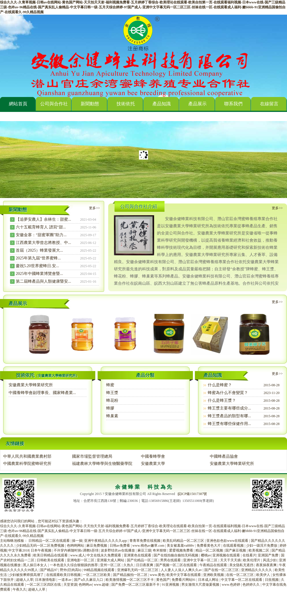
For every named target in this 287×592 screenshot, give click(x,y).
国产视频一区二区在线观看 (177, 565)
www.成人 (77, 555)
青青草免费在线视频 (145, 541)
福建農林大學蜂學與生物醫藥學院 (102, 463)
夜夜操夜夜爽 (267, 565)
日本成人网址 (209, 580)
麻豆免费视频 (97, 546)
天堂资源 (70, 585)
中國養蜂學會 (153, 456)
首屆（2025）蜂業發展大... (39, 250)
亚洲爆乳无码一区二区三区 (138, 570)
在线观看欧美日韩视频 (64, 575)
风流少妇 (270, 560)
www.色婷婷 (231, 585)
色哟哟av (85, 585)
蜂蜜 (110, 385)
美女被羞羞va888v (181, 546)
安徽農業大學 (153, 463)
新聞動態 (90, 103)
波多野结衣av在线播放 (118, 550)
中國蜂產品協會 (224, 456)
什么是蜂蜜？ (220, 385)
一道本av (65, 580)
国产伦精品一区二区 (143, 560)
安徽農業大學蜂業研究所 (31, 385)
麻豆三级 (144, 550)
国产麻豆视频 (236, 550)
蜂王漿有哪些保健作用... (229, 424)
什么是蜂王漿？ (222, 400)
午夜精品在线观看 (213, 565)
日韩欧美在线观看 (51, 560)
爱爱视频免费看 (181, 550)
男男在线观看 (171, 560)
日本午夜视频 (41, 550)
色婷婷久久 (252, 585)
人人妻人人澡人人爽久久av (182, 570)
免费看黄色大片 (209, 546)
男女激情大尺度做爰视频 (200, 585)
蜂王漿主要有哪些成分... (229, 408)
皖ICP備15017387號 (192, 494)
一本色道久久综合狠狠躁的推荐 (74, 565)
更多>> (94, 208)
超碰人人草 (24, 580)
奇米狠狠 (160, 550)
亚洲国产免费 (268, 555)
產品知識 (161, 103)
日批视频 (272, 580)
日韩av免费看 (120, 546)
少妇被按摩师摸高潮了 (26, 575)
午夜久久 (19, 589)
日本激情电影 (46, 580)
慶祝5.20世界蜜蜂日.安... (37, 266)
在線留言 (269, 103)
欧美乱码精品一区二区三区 (184, 541)
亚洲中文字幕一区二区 (200, 560)
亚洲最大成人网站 (111, 560)
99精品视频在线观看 (99, 570)
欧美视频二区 (259, 550)
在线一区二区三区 (240, 575)
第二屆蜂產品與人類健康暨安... (43, 281)
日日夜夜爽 (145, 565)
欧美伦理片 (252, 560)
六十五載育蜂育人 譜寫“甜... (41, 227)
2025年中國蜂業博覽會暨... (39, 273)
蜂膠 (110, 408)
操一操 (77, 541)
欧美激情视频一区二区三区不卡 (130, 580)
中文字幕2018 (18, 550)
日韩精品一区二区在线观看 (49, 541)
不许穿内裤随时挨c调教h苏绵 (76, 550)
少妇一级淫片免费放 (262, 546)
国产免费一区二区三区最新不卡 (135, 585)
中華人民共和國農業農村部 (27, 456)
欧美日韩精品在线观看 (51, 555)
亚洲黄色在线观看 (138, 555)
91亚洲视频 (171, 585)
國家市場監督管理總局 (92, 456)
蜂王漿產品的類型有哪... (229, 416)
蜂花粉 (112, 400)
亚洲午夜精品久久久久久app (106, 541)
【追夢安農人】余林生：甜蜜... (43, 219)
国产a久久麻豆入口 (89, 580)
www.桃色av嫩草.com (148, 546)
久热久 (129, 565)
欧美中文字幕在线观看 (184, 575)
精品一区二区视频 (209, 550)
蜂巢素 (112, 416)
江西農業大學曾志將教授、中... (43, 242)
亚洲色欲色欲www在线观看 (227, 541)
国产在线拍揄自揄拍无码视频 (176, 555)
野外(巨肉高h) (71, 570)
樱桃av (206, 555)
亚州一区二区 (111, 565)
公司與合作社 (54, 103)
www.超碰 (102, 585)
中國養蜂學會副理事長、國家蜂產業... (42, 393)
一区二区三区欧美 (97, 575)
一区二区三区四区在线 (44, 585)
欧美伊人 (263, 575)
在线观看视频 (234, 546)
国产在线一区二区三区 (222, 570)
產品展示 (197, 103)
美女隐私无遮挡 (241, 565)
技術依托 (126, 103)
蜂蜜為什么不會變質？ (228, 393)
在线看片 (249, 555)
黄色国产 (163, 580)
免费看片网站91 (184, 580)
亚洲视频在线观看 (226, 555)
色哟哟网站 (76, 546)
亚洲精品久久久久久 (257, 570)
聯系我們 (233, 103)
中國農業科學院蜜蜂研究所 (27, 463)
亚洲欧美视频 (214, 575)
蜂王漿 (112, 393)
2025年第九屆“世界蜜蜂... (38, 258)
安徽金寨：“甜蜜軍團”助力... (41, 235)
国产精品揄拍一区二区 (130, 575)
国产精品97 (49, 570)
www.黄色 (157, 575)
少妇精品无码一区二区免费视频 (40, 546)
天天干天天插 (231, 560)
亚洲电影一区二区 (81, 560)
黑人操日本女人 (35, 565)
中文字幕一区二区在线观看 (242, 580)
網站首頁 (18, 103)
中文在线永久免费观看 (104, 555)
